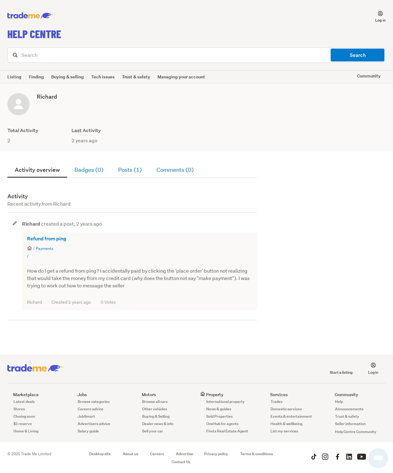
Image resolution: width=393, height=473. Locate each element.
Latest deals (24, 401)
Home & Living (26, 431)
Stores (19, 409)
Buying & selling (67, 77)
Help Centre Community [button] (355, 431)
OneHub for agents (222, 423)
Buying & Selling (155, 416)
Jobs (79, 394)
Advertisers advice (94, 423)
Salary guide (88, 431)
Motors (146, 394)
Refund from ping (46, 238)
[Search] (196, 55)
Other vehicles (154, 409)
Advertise (184, 453)
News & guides (218, 409)
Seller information (350, 423)
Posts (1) (130, 169)
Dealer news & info (157, 423)
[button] (377, 16)
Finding (36, 77)
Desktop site (100, 453)
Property (212, 394)
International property (225, 401)
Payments (44, 248)
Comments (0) (175, 169)
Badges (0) (89, 169)
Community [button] (369, 76)
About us (130, 453)
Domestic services (286, 409)
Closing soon (24, 416)
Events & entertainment (291, 416)
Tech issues (103, 77)
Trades (276, 401)
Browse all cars (155, 401)
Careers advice (90, 409)
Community (343, 394)
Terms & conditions (256, 453)
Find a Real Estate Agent (227, 431)
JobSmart (86, 416)
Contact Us (181, 461)
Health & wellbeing (286, 423)
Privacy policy (216, 453)
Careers (157, 453)
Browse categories (94, 401)
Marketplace (23, 394)
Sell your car (152, 431)
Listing (14, 77)
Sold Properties (219, 416)
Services (276, 394)
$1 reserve (23, 423)
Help (339, 401)
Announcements (349, 409)
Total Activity (22, 130)
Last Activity (86, 130)
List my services (284, 431)
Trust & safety (136, 77)
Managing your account (181, 77)
